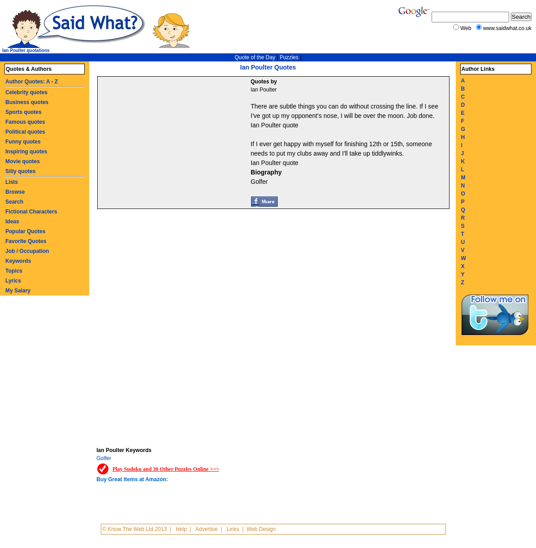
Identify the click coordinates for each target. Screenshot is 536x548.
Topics (13, 271)
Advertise (206, 529)
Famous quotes (25, 122)
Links (233, 529)
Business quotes (26, 102)
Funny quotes (23, 142)
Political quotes (25, 132)
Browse (15, 192)
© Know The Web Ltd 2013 (134, 529)
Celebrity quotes (26, 92)
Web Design (261, 529)
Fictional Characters (31, 212)
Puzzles (289, 57)
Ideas (12, 221)
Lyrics (13, 281)
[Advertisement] (175, 144)
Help (181, 529)
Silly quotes (20, 171)
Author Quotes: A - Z (31, 81)
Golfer (103, 458)
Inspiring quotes (26, 151)
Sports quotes (23, 112)
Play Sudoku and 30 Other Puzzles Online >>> (165, 469)
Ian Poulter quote (274, 125)
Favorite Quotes (25, 241)
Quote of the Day (254, 57)
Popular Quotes (25, 231)
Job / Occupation (27, 251)
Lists (11, 182)
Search (14, 202)
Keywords (18, 261)
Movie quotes (22, 161)
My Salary (17, 290)
